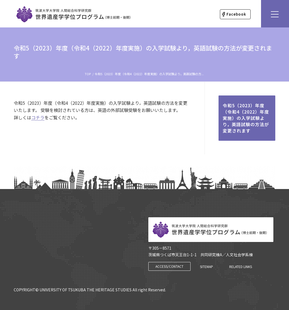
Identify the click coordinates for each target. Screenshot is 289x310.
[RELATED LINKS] (240, 267)
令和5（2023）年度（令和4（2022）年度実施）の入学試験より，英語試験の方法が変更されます (143, 51)
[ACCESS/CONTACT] (169, 266)
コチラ (37, 117)
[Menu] (275, 13)
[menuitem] (235, 14)
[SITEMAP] (206, 267)
